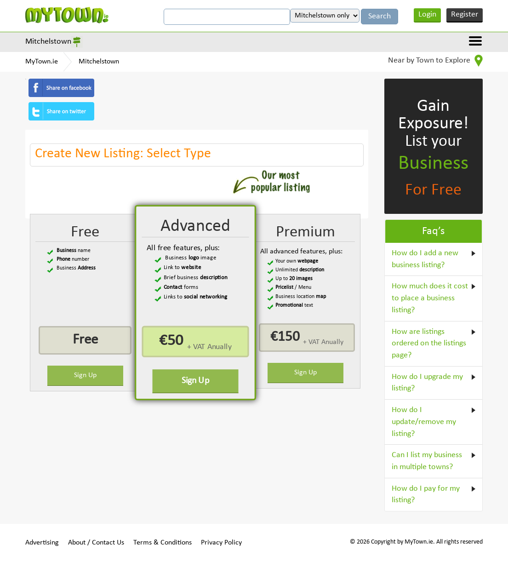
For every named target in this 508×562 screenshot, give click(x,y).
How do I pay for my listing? (426, 494)
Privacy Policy (221, 542)
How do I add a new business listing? (425, 259)
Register (464, 14)
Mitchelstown (48, 41)
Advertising (42, 542)
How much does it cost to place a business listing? (430, 298)
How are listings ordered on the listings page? (429, 343)
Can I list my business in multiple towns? (427, 461)
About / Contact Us (96, 542)
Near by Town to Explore (435, 61)
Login (427, 14)
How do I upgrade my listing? (427, 383)
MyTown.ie (41, 61)
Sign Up (85, 375)
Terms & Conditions (162, 542)
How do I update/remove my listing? (424, 422)
